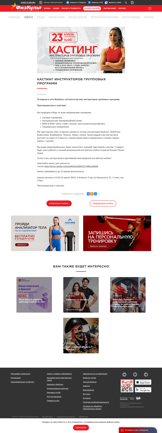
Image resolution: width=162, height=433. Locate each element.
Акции (56, 8)
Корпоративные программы (105, 17)
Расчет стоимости (71, 8)
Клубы (47, 8)
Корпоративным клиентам (57, 388)
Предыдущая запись (103, 204)
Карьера (41, 17)
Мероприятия (88, 390)
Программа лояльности (20, 374)
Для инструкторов (77, 17)
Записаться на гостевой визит (95, 374)
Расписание (110, 8)
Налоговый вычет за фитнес (22, 382)
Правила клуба (53, 401)
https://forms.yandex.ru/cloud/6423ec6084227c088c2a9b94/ (71, 166)
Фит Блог (86, 394)
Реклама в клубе (56, 17)
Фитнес (122, 8)
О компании (14, 17)
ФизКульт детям (89, 378)
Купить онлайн (92, 8)
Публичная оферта (47, 416)
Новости (28, 17)
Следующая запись (59, 203)
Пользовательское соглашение (66, 416)
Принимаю (81, 428)
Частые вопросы (90, 382)
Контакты (149, 17)
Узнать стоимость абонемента (59, 374)
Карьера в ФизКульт (55, 384)
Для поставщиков (131, 17)
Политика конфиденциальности (96, 402)
